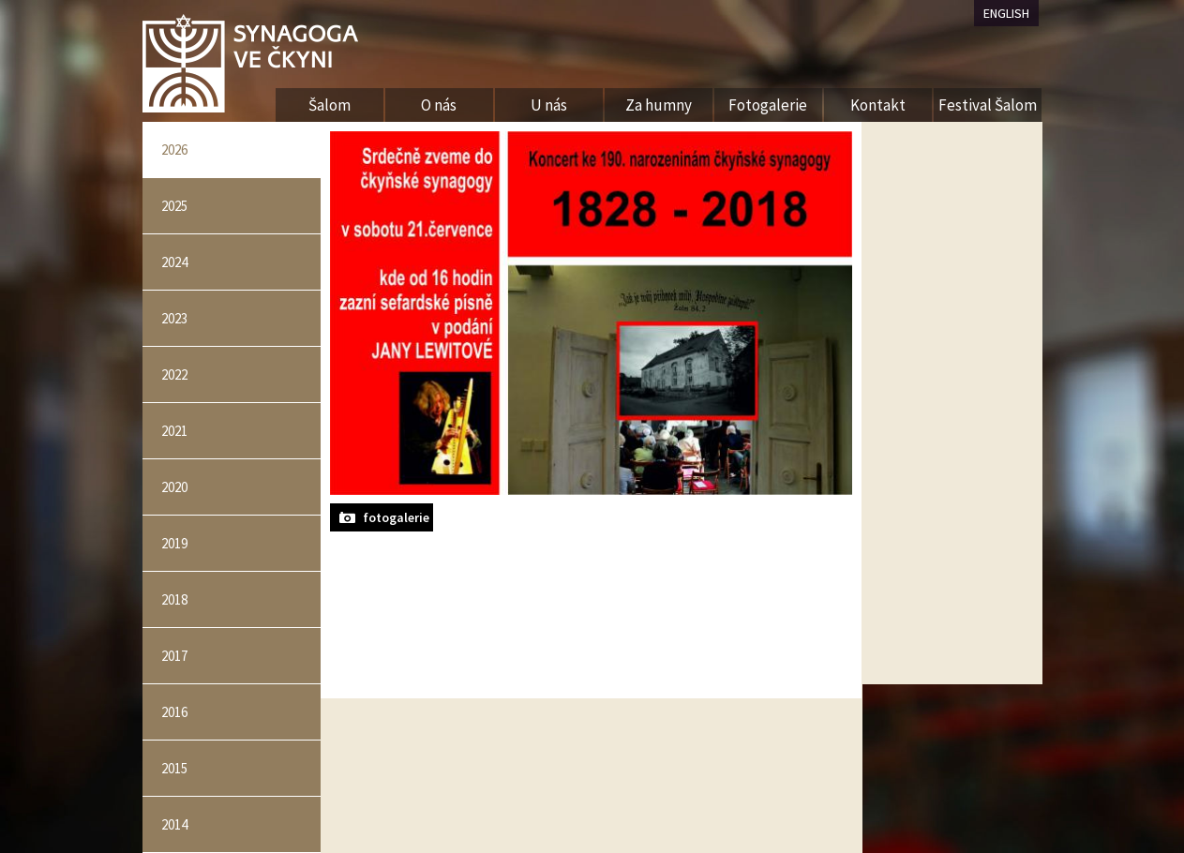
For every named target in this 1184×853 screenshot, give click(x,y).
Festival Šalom (987, 105)
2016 (174, 712)
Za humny (658, 105)
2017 (174, 656)
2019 (174, 543)
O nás (439, 105)
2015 (174, 768)
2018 (174, 599)
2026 (174, 149)
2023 (174, 318)
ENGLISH (1006, 13)
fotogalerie (396, 517)
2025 (174, 206)
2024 (174, 262)
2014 (174, 824)
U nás (549, 105)
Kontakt (878, 105)
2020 (174, 487)
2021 (174, 431)
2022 (174, 374)
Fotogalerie (767, 105)
